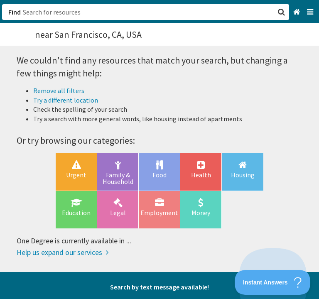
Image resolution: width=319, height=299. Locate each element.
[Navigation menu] (311, 12)
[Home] (297, 12)
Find (14, 12)
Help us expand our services (62, 252)
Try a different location (65, 100)
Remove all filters (58, 90)
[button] (159, 149)
